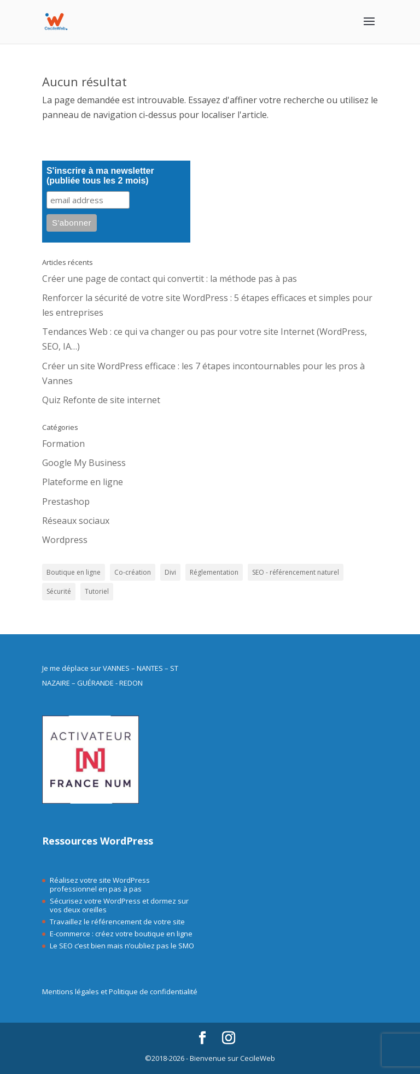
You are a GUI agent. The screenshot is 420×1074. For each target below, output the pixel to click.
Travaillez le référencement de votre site (117, 922)
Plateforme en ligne (82, 482)
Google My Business (84, 463)
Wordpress (65, 540)
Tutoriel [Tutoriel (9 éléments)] (97, 591)
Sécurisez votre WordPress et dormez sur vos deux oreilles (119, 905)
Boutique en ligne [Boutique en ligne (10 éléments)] (73, 572)
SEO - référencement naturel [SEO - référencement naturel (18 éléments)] (295, 572)
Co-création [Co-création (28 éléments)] (132, 572)
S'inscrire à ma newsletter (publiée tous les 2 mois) (100, 175)
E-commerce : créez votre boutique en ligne (121, 934)
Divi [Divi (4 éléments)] (170, 572)
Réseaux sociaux (75, 521)
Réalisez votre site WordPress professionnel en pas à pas (100, 884)
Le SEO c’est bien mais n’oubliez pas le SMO (122, 946)
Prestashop (66, 501)
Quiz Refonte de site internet (101, 400)
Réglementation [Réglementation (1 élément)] (214, 572)
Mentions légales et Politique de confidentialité (119, 991)
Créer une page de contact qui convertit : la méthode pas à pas (169, 279)
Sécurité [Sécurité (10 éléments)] (58, 591)
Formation (63, 444)
